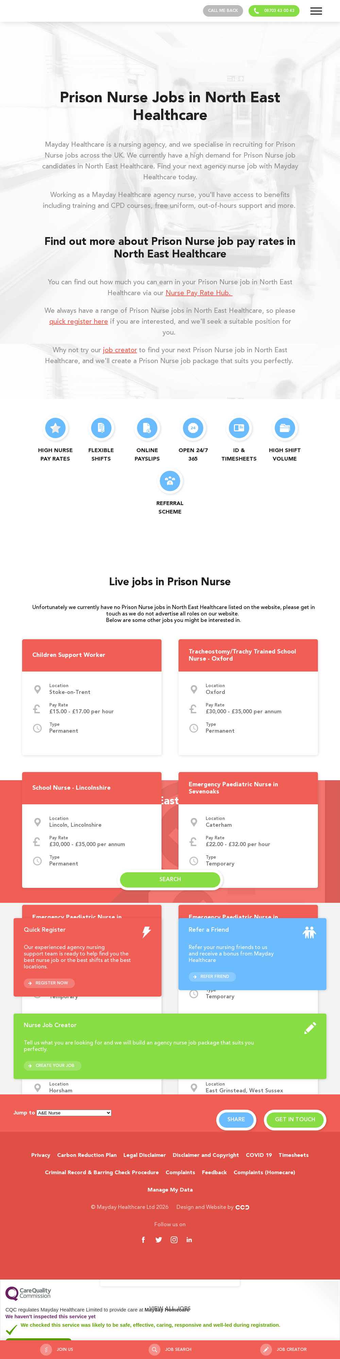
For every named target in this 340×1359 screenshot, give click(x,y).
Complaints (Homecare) (264, 1173)
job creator (120, 350)
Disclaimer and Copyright (206, 1155)
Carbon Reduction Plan (87, 1155)
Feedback (214, 1173)
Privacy (40, 1155)
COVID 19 (259, 1155)
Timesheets (293, 1155)
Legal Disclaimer (144, 1155)
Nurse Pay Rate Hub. (199, 293)
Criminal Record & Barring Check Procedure (102, 1173)
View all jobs (170, 1309)
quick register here (78, 322)
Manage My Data (170, 1190)
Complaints (180, 1173)
